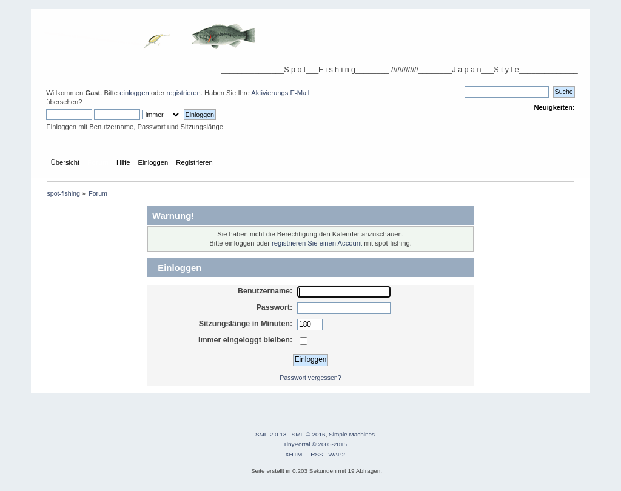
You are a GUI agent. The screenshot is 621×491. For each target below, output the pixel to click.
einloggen (134, 92)
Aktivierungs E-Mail (280, 92)
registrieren (184, 92)
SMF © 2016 (309, 434)
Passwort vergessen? (310, 377)
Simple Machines (352, 434)
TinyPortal (296, 444)
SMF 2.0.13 (271, 434)
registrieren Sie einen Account (317, 243)
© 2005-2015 (329, 444)
